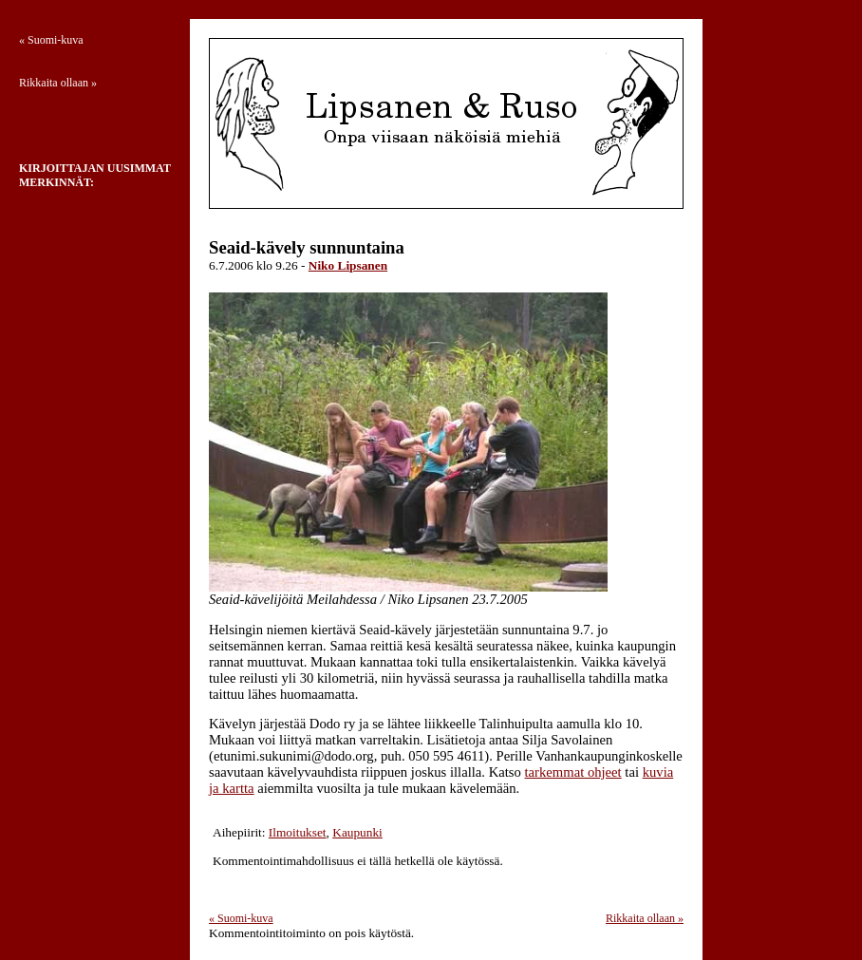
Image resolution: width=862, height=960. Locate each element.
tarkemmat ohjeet (573, 772)
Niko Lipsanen (348, 265)
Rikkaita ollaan (645, 918)
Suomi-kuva (241, 918)
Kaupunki (357, 832)
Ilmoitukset (298, 832)
